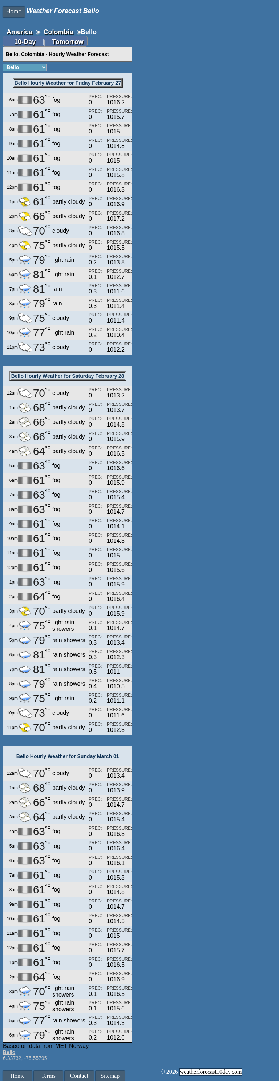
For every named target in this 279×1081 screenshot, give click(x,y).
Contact (79, 1076)
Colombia (58, 32)
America (19, 32)
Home (14, 11)
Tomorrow (68, 41)
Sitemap (110, 1076)
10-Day (25, 41)
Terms (48, 1076)
